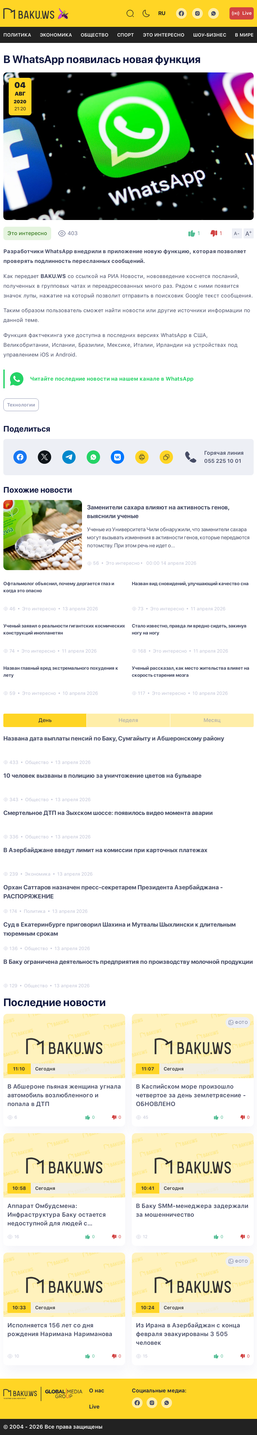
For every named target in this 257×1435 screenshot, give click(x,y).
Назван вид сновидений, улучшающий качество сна (190, 583)
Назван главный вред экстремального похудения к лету (60, 671)
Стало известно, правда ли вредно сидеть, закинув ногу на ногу (189, 629)
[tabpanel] (128, 861)
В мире (244, 35)
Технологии (21, 404)
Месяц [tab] (212, 720)
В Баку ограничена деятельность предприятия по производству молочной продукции (128, 961)
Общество (94, 35)
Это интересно (163, 35)
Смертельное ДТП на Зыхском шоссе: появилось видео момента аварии (108, 812)
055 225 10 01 (222, 461)
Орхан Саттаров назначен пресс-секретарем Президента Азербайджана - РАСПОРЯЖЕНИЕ (113, 892)
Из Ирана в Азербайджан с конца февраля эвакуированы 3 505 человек (188, 1334)
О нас (96, 1390)
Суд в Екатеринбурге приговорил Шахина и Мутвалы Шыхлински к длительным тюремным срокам (119, 929)
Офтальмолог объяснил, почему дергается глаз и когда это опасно (58, 587)
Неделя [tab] (128, 720)
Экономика (56, 35)
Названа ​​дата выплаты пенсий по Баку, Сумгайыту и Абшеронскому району (113, 738)
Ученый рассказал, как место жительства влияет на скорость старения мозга (190, 671)
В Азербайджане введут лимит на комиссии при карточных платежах (105, 849)
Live (242, 13)
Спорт (125, 35)
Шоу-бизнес (209, 35)
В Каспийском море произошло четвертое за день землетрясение (191, 1095)
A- (237, 233)
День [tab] (45, 720)
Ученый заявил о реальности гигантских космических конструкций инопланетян (64, 629)
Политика (17, 35)
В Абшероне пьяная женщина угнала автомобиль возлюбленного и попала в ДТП (64, 1095)
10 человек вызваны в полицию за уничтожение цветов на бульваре (102, 775)
